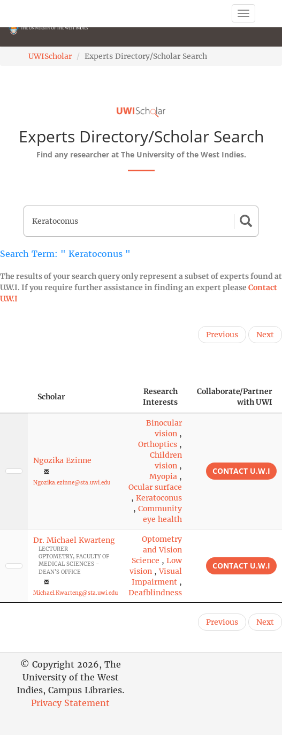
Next (265, 334)
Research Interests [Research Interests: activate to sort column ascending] (160, 397)
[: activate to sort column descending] (14, 397)
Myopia (163, 476)
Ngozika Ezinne (62, 460)
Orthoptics (157, 444)
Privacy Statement (70, 703)
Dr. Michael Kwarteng (74, 540)
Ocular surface (155, 487)
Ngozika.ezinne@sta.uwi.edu (71, 482)
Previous (222, 334)
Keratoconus (159, 498)
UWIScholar (50, 56)
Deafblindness (155, 592)
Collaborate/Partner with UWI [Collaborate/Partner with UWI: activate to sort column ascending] (234, 397)
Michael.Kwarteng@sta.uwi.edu (75, 592)
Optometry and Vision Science (157, 549)
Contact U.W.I (241, 471)
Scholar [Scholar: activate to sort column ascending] (51, 396)
